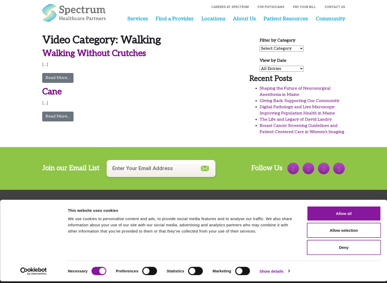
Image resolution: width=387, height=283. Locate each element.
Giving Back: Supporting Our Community (299, 100)
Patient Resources (286, 19)
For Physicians (271, 7)
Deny (344, 249)
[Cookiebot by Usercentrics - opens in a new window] (33, 273)
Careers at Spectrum (230, 7)
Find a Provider (175, 19)
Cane (52, 92)
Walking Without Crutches (94, 54)
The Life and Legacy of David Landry (296, 119)
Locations (213, 19)
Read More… (60, 77)
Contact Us (335, 7)
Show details (272, 273)
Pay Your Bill (304, 7)
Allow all (344, 215)
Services (137, 19)
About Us (244, 19)
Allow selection (344, 232)
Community (330, 19)
